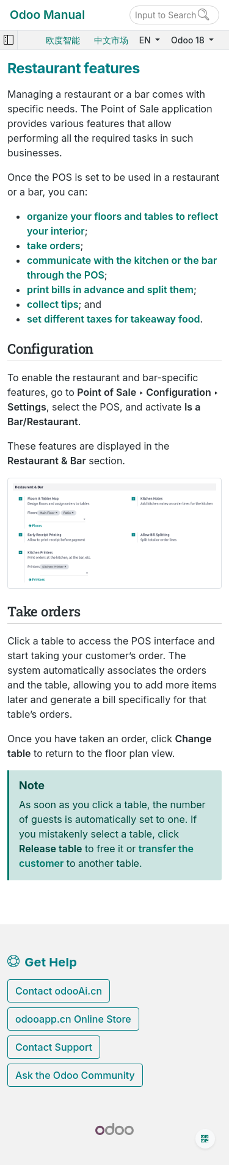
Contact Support (53, 1047)
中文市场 (111, 40)
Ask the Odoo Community (75, 1075)
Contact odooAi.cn (58, 991)
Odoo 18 (188, 40)
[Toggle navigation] (8, 40)
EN (146, 40)
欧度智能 (63, 40)
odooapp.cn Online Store (73, 1019)
